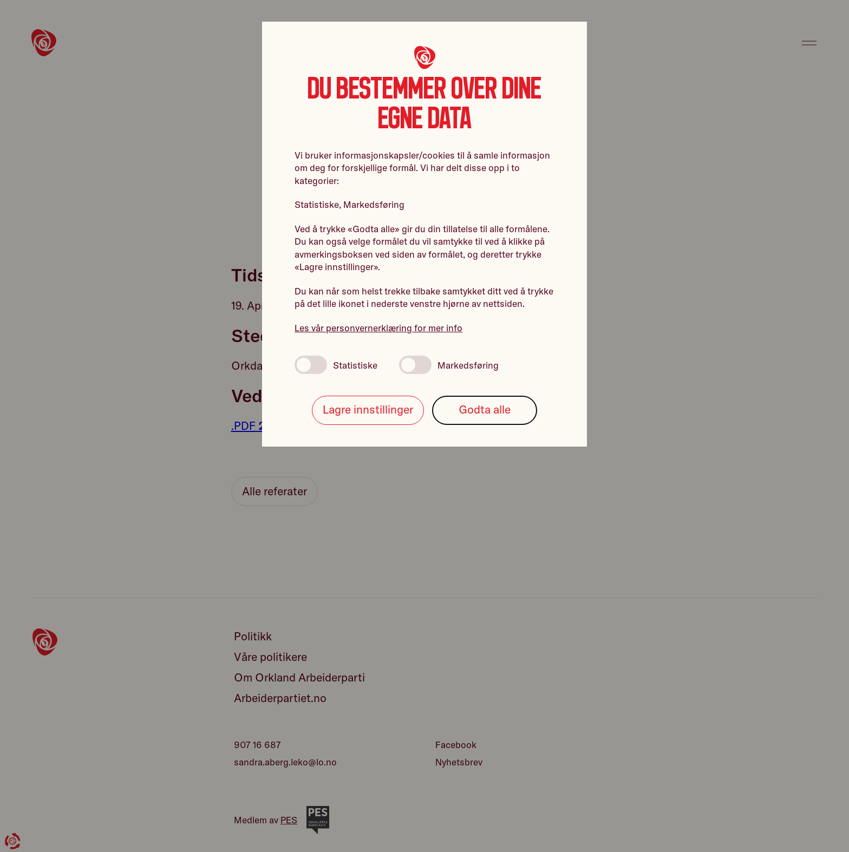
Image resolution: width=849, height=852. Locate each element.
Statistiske (336, 365)
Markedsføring (449, 365)
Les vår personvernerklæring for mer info (378, 327)
